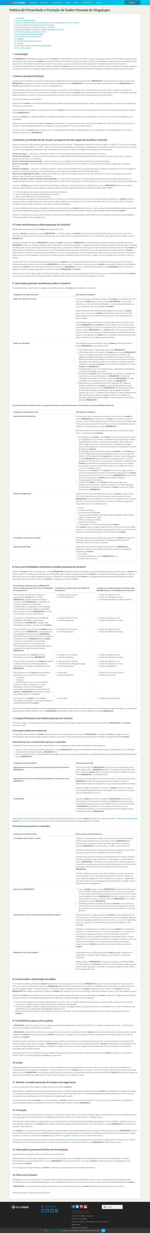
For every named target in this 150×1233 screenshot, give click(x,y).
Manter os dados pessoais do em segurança (40, 1055)
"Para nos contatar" (78, 126)
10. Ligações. (19, 39)
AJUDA (76, 2)
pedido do (21, 995)
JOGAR (99, 2)
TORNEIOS (44, 2)
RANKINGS (33, 2)
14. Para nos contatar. (22, 48)
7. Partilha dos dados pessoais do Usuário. (30, 32)
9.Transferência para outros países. (28, 36)
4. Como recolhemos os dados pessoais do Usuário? (34, 25)
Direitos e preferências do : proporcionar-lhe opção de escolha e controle (54, 1135)
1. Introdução (19, 18)
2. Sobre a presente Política (24, 20)
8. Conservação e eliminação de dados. (29, 34)
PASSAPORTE (87, 2)
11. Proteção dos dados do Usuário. (27, 41)
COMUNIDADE (57, 2)
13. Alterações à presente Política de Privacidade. (33, 45)
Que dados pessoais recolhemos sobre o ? (32, 579)
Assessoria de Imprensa (80, 1227)
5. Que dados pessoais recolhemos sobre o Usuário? (34, 27)
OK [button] (103, 1230)
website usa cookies (54, 1230)
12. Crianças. (19, 43)
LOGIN (134, 3)
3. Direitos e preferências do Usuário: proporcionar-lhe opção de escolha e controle (46, 23)
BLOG (68, 2)
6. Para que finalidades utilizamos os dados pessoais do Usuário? (39, 29)
